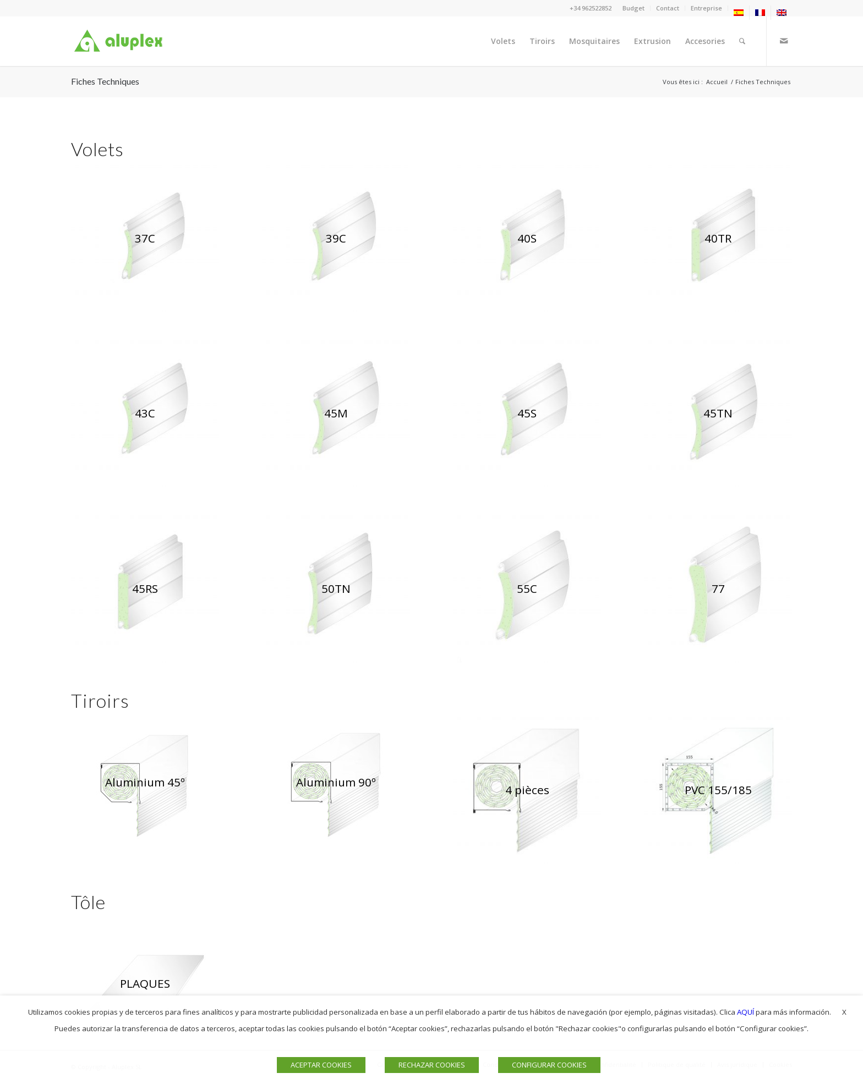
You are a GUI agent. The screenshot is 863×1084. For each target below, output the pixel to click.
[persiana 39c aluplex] (336, 238)
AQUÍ (745, 1012)
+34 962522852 (590, 8)
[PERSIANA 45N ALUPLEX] (336, 414)
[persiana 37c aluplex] (145, 238)
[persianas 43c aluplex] (145, 414)
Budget (633, 8)
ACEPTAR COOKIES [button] (321, 1065)
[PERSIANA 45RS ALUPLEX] (145, 589)
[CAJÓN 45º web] (145, 782)
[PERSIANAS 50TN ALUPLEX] (336, 589)
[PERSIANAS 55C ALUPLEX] (527, 589)
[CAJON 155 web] (718, 790)
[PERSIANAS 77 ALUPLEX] (718, 589)
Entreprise (706, 8)
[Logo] (120, 41)
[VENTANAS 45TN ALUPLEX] (718, 414)
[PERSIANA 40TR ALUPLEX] (718, 238)
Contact (667, 8)
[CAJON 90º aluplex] (336, 782)
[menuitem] (634, 8)
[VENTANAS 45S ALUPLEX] (527, 414)
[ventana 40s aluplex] (527, 238)
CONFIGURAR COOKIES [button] (549, 1065)
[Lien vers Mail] (783, 40)
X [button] (844, 1012)
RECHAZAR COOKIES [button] (431, 1065)
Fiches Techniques (105, 81)
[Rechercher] (742, 41)
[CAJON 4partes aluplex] (527, 790)
